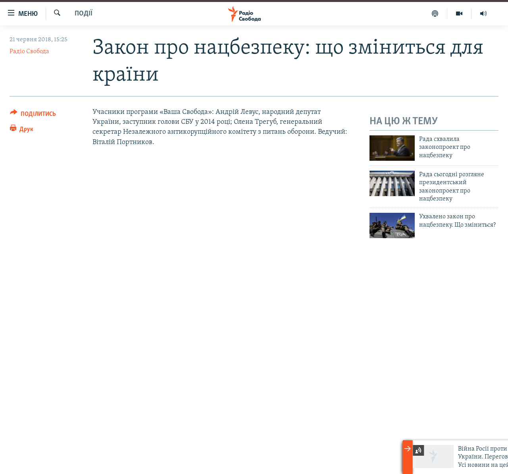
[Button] (33, 115)
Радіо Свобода (29, 51)
